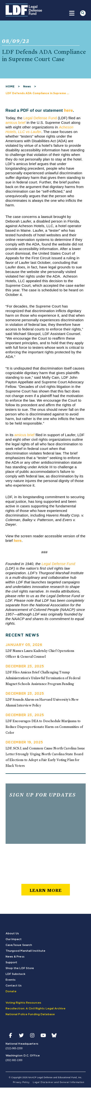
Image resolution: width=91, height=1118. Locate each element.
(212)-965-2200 (14, 1048)
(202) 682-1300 (14, 1060)
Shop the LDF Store (20, 968)
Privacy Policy (21, 1082)
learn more (46, 890)
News (27, 86)
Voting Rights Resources (23, 1002)
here (68, 110)
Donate (11, 991)
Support (11, 962)
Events (11, 979)
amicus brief (16, 122)
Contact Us (14, 985)
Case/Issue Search (19, 945)
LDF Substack (15, 974)
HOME (10, 86)
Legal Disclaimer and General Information (58, 1082)
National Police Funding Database (30, 1014)
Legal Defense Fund (40, 118)
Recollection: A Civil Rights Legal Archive (36, 1008)
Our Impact (14, 939)
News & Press (15, 956)
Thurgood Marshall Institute (26, 951)
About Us (12, 933)
